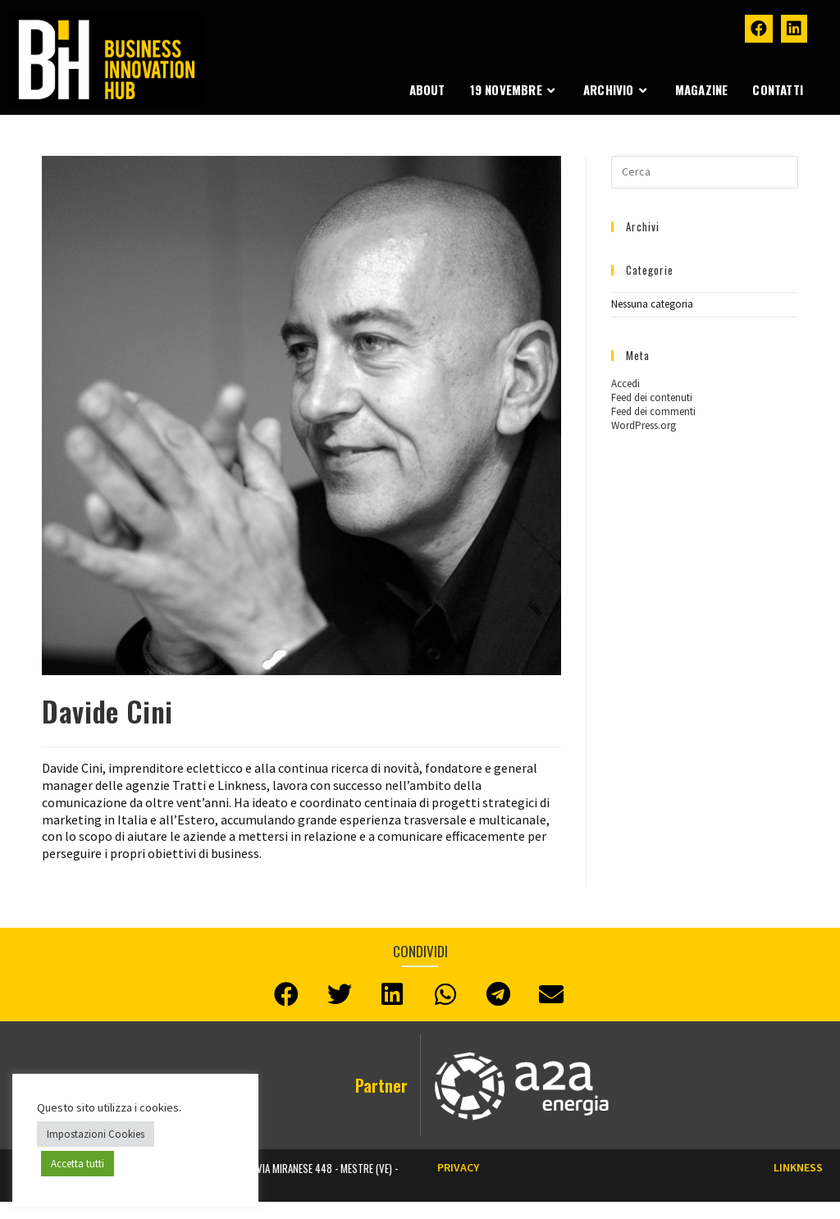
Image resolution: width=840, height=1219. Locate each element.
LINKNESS (798, 1167)
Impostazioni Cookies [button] (95, 1134)
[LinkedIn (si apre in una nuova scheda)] (794, 29)
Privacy (458, 1167)
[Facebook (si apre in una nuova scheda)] (759, 29)
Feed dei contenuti (651, 397)
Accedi (625, 383)
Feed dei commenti (653, 411)
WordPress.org (643, 425)
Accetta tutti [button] (77, 1164)
